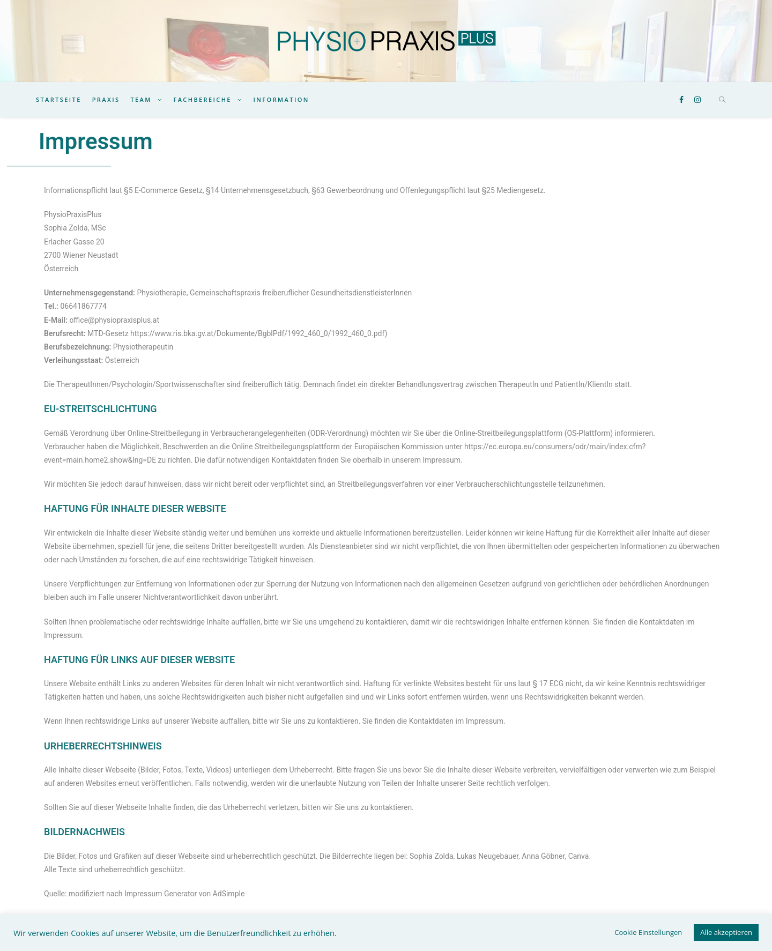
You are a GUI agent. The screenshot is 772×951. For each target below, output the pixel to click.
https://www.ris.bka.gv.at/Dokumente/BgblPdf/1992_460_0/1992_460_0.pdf (257, 333)
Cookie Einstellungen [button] (648, 932)
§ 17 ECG (547, 683)
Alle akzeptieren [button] (726, 932)
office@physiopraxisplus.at (114, 320)
